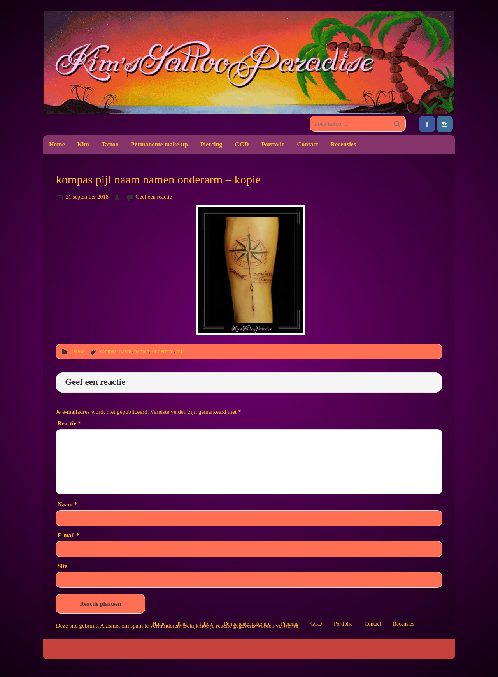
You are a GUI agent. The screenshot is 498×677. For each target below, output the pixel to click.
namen (141, 351)
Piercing (211, 144)
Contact (307, 144)
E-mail (68, 535)
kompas (107, 351)
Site (62, 566)
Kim (83, 144)
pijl (180, 351)
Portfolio (272, 144)
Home (57, 144)
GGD (242, 144)
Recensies (343, 144)
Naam (67, 504)
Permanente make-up (159, 144)
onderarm (163, 351)
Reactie (69, 423)
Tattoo (110, 144)
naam (125, 351)
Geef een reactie (153, 197)
